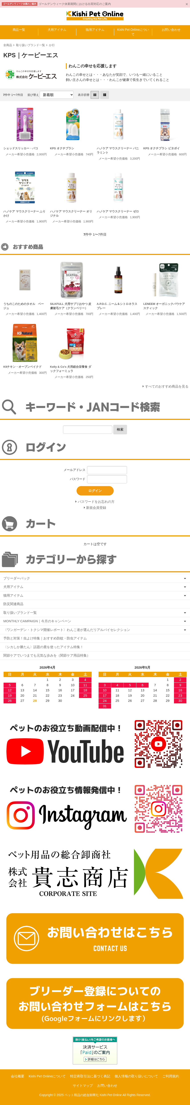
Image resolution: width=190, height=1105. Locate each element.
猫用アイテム (95, 29)
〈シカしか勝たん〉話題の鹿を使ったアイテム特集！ (43, 647)
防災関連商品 (13, 604)
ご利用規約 (170, 1076)
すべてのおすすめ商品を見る (166, 386)
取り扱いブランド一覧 (30, 45)
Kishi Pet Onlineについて (133, 32)
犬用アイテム (57, 29)
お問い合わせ (171, 29)
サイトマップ (83, 1085)
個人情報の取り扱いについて (136, 1076)
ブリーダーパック (16, 578)
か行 (52, 45)
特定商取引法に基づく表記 (90, 1076)
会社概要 (17, 1076)
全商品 (7, 45)
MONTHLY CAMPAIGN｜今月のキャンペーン (37, 621)
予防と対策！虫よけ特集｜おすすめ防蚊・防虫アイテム (45, 638)
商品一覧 (19, 29)
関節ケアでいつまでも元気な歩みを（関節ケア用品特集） (46, 655)
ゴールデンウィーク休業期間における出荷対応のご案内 (74, 4)
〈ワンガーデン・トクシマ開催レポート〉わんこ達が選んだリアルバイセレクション (66, 630)
